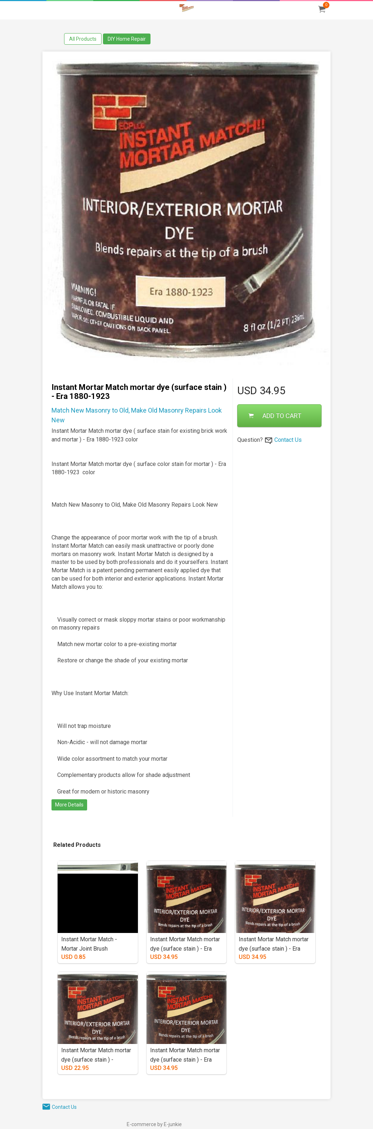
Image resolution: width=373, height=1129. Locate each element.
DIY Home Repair (127, 39)
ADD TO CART (274, 415)
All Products (82, 39)
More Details (69, 805)
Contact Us (288, 439)
